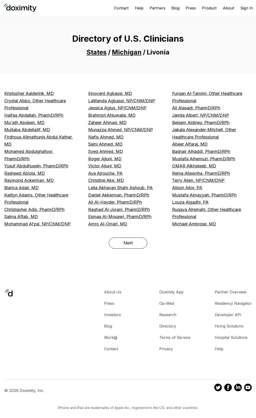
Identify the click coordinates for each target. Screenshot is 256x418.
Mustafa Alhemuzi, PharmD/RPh (203, 158)
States (97, 52)
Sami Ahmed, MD (105, 144)
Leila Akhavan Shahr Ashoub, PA (120, 187)
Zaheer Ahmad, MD (107, 122)
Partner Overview (231, 292)
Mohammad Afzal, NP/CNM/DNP (37, 223)
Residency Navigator (233, 303)
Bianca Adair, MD (21, 187)
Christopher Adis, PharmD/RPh (34, 209)
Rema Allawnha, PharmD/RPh (201, 173)
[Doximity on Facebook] (228, 388)
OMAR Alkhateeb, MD (194, 165)
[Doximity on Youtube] (248, 388)
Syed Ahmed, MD (105, 151)
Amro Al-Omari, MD (107, 223)
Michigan (127, 52)
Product (209, 8)
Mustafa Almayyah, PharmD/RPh (204, 195)
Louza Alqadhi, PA (190, 202)
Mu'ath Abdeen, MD (24, 122)
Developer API (228, 314)
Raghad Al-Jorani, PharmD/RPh (119, 209)
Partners (157, 8)
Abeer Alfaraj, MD (190, 144)
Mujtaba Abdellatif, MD (27, 129)
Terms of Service (174, 337)
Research (167, 314)
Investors (112, 314)
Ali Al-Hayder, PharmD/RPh (115, 202)
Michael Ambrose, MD (194, 223)
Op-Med (166, 303)
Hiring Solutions (229, 326)
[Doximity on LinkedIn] (238, 388)
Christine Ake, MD (106, 180)
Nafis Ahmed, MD (105, 137)
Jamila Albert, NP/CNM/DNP (200, 115)
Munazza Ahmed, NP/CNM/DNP (120, 129)
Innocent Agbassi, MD (110, 93)
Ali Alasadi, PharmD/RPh (196, 107)
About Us (112, 292)
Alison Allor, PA (187, 187)
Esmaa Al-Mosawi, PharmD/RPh (119, 216)
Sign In (246, 8)
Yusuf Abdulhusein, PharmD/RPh (36, 165)
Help (139, 8)
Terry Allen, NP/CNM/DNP (198, 180)
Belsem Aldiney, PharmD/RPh (200, 122)
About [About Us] (228, 8)
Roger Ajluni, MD (105, 158)
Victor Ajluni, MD (104, 165)
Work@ (110, 337)
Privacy (166, 348)
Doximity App (171, 292)
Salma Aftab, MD (21, 216)
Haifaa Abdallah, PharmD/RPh (33, 115)
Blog (175, 8)
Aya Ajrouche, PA (105, 173)
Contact (121, 8)
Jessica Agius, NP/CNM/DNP (117, 107)
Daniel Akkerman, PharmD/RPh (118, 195)
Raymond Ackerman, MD (29, 180)
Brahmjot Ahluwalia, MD (112, 115)
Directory (167, 326)
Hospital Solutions (231, 337)
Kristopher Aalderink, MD (29, 93)
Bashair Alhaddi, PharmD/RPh (201, 151)
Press (191, 8)
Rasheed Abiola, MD (24, 173)
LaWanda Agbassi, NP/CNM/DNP (121, 100)
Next (128, 242)
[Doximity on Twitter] (218, 388)
